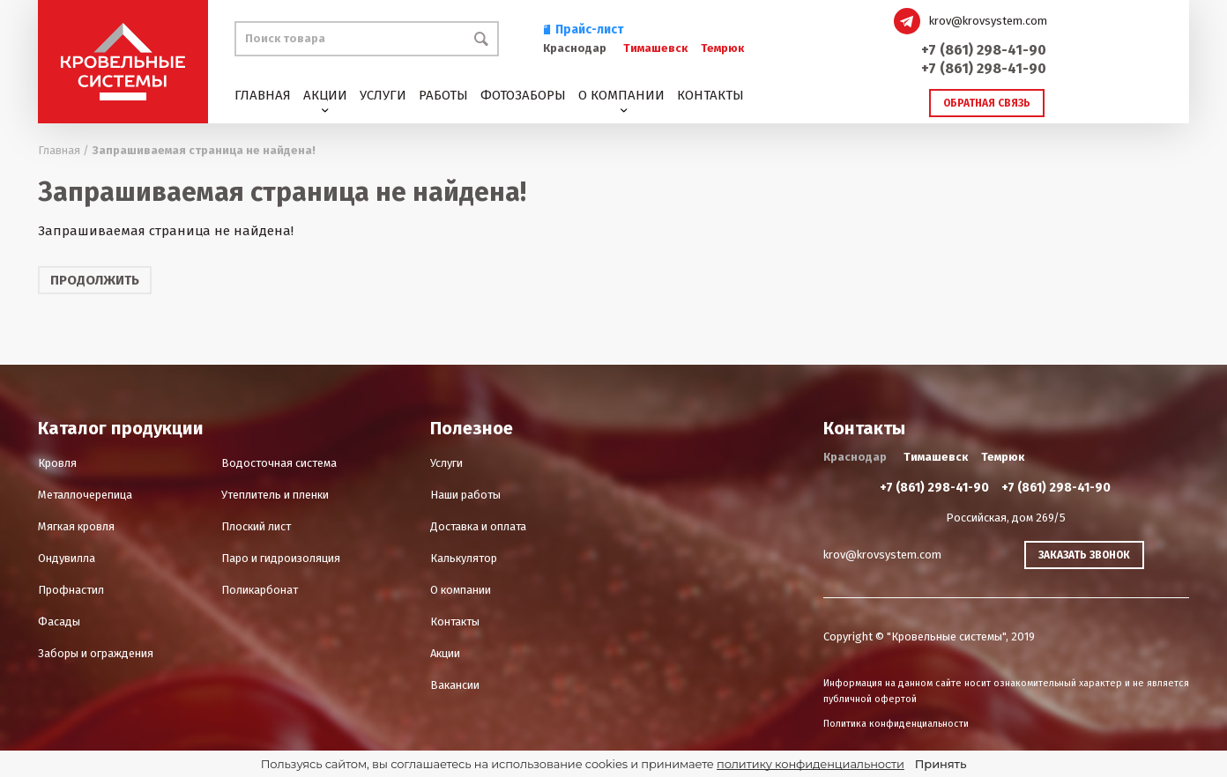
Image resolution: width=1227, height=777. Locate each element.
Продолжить (94, 280)
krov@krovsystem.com (988, 20)
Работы (443, 95)
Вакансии (455, 685)
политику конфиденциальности (810, 764)
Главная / (63, 150)
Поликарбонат (259, 589)
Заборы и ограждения (95, 653)
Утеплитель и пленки (275, 494)
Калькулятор (463, 558)
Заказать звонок (1084, 555)
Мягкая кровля (76, 526)
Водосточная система (279, 463)
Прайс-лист (583, 29)
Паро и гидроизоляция (280, 558)
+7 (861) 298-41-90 (983, 49)
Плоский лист (256, 526)
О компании (621, 95)
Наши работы (465, 494)
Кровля (57, 463)
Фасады (59, 621)
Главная (262, 95)
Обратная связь (986, 103)
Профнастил (71, 589)
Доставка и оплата (478, 526)
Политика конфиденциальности (896, 723)
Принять (940, 764)
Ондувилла (66, 558)
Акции (325, 95)
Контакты (710, 95)
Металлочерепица (85, 494)
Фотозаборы (523, 95)
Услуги (383, 95)
